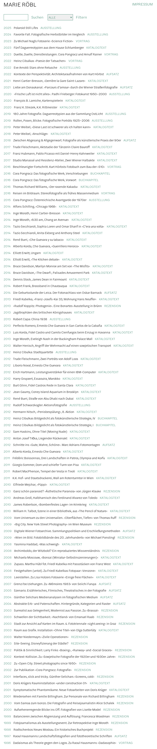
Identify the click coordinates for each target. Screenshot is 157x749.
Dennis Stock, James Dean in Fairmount (40, 279)
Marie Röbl (19, 4)
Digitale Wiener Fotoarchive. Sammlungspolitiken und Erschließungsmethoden (67, 531)
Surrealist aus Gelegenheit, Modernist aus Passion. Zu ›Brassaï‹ (56, 610)
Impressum (142, 4)
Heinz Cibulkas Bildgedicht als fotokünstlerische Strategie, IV (54, 418)
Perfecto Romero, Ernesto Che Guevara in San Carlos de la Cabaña (57, 325)
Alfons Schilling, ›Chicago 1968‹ (34, 206)
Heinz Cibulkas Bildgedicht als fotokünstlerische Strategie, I (53, 425)
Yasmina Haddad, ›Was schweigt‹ (36, 544)
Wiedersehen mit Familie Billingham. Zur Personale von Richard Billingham (63, 696)
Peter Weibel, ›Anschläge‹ (30, 133)
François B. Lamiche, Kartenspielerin (38, 100)
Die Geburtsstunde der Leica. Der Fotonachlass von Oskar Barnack (57, 292)
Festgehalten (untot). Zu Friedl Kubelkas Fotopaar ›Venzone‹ (55, 570)
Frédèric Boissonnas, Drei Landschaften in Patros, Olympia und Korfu (58, 458)
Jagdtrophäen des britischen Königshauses (42, 312)
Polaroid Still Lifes (26, 27)
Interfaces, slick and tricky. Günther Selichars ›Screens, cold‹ (53, 676)
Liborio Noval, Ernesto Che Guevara (37, 365)
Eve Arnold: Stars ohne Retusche (35, 67)
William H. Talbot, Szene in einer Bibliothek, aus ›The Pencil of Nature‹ (60, 511)
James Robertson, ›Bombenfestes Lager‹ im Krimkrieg (49, 504)
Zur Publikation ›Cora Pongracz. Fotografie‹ (43, 670)
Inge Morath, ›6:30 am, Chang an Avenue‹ (41, 219)
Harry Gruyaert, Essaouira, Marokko (36, 378)
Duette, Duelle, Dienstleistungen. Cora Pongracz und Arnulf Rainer (58, 54)
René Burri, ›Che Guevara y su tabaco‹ (38, 239)
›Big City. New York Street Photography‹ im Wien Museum (53, 524)
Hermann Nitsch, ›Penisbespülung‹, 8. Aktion (43, 411)
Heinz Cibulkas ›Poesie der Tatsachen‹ (40, 60)
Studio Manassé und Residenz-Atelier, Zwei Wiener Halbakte (54, 160)
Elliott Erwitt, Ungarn (27, 253)
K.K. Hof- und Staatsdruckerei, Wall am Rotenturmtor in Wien (53, 478)
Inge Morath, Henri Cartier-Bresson (36, 213)
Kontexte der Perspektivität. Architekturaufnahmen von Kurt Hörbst (59, 74)
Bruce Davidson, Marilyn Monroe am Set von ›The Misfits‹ (51, 266)
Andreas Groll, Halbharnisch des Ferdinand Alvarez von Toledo (55, 497)
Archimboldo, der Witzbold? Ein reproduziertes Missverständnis (57, 550)
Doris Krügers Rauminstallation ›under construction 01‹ (50, 683)
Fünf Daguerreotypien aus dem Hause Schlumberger (49, 47)
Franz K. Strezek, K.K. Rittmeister (35, 107)
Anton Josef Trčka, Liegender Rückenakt (40, 438)
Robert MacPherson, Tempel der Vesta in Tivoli (43, 471)
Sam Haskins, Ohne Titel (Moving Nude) (40, 431)
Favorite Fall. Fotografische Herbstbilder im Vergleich (49, 34)
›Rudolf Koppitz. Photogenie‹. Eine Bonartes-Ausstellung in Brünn (57, 306)
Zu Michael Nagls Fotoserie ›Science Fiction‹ (43, 41)
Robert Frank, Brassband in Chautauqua (40, 286)
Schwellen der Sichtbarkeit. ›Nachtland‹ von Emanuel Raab (54, 617)
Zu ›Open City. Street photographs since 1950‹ (45, 663)
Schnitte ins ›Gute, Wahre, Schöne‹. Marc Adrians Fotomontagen (56, 444)
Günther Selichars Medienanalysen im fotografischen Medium (56, 597)
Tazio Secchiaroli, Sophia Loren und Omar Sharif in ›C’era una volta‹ (58, 226)
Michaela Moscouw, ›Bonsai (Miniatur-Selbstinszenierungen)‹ (56, 557)
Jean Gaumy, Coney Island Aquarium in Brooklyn (45, 391)
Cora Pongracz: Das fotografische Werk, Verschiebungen (50, 173)
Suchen (36, 17)
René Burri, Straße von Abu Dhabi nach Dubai (43, 398)
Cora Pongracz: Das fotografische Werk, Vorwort (44, 180)
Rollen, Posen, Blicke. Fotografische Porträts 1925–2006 (51, 120)
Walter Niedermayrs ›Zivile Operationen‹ (41, 637)
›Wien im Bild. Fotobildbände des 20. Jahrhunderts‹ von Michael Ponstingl (64, 537)
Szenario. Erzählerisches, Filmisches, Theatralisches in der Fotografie (60, 590)
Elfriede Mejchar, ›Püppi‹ (30, 484)
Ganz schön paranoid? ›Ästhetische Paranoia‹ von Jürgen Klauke (57, 491)
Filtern (81, 17)
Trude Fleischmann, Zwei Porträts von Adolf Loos (45, 358)
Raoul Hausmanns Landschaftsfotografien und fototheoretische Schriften (62, 736)
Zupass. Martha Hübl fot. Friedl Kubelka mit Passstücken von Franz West (62, 564)
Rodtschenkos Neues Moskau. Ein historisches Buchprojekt (53, 729)
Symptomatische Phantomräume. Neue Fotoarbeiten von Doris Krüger (60, 689)
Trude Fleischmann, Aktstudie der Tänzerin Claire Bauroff (51, 147)
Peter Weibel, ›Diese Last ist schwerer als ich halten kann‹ (52, 127)
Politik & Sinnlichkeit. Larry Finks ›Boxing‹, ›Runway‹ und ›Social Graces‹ (63, 650)
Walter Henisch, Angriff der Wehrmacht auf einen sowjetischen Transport (62, 345)
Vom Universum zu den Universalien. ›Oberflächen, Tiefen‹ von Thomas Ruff (65, 517)
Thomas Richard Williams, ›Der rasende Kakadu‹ (45, 186)
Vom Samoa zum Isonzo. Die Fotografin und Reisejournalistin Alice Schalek (64, 703)
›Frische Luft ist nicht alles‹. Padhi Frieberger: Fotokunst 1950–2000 (60, 94)
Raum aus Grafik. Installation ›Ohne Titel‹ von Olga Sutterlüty (55, 630)
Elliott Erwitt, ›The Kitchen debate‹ (36, 259)
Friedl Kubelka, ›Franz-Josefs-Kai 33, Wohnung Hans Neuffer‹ (54, 299)
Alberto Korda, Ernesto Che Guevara (36, 451)
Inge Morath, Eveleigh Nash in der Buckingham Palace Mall (52, 339)
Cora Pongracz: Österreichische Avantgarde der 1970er (49, 200)
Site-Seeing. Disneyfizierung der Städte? (41, 643)
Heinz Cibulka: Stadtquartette (33, 352)
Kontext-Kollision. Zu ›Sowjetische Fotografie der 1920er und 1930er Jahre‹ (65, 656)
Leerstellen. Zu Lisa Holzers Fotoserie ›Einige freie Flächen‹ (54, 577)
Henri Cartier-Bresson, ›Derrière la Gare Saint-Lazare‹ (49, 80)
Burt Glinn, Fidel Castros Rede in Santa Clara (43, 385)
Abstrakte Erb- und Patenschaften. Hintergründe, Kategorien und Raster (62, 603)
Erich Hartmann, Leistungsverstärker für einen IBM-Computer (54, 372)
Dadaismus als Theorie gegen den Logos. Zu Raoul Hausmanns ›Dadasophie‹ (64, 742)
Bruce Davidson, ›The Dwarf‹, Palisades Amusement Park (51, 272)
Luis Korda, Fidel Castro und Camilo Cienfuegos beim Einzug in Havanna (61, 332)
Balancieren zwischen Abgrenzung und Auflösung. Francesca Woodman (61, 716)
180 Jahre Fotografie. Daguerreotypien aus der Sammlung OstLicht (58, 113)
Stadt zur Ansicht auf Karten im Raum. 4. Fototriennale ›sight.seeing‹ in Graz (65, 623)
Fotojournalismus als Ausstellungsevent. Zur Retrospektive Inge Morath (61, 722)
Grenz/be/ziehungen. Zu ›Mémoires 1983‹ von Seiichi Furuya (55, 584)
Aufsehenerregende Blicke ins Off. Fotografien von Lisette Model (57, 709)
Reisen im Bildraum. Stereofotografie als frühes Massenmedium (56, 193)
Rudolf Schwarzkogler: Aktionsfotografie (40, 405)
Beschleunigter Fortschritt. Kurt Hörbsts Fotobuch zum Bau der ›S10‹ (59, 166)
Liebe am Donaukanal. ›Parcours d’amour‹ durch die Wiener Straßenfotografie (65, 87)
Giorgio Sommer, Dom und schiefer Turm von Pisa (45, 464)
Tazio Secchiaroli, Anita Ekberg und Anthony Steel (46, 233)
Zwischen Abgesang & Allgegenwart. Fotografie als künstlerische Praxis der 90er (67, 140)
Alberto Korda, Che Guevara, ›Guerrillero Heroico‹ (46, 246)
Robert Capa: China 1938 (30, 319)
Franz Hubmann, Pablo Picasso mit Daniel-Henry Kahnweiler (53, 153)
